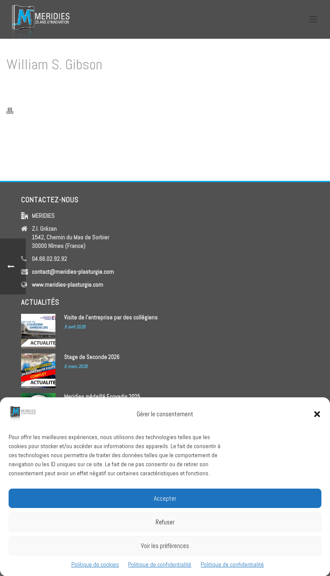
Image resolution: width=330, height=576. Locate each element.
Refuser (165, 527)
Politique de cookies (95, 570)
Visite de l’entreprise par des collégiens (111, 317)
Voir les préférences (165, 551)
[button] (317, 419)
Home (231, 87)
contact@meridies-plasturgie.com (73, 272)
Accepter (165, 504)
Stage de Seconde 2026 (91, 357)
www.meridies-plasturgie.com (67, 284)
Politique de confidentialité (159, 570)
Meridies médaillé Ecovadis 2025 (102, 396)
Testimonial (256, 87)
